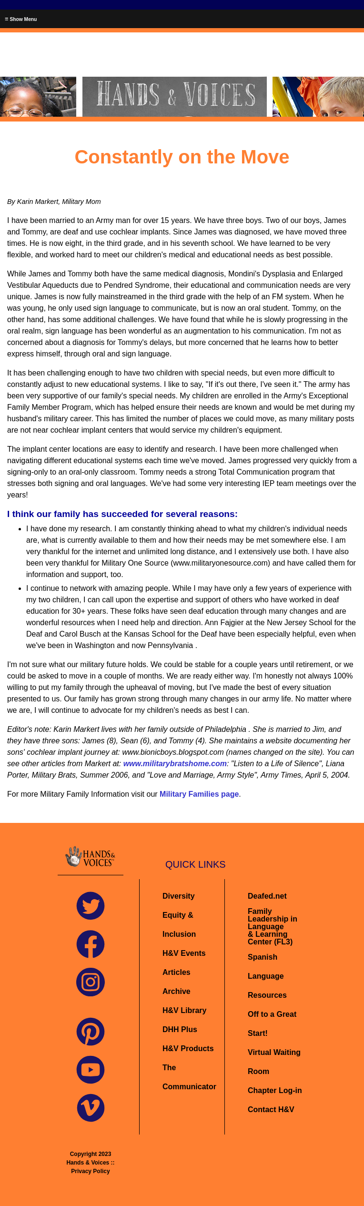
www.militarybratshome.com (175, 764)
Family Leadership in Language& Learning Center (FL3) (272, 926)
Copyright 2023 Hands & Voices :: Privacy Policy (90, 1163)
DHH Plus (179, 1029)
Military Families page (199, 794)
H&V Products (188, 1048)
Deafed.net (267, 896)
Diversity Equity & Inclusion (180, 915)
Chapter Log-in (275, 1090)
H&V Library (184, 1010)
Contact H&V (271, 1109)
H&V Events (184, 953)
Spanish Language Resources (267, 976)
